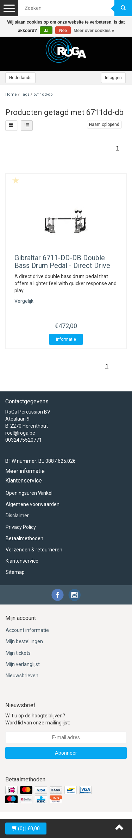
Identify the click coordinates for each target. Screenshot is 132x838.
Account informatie (27, 630)
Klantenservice (22, 561)
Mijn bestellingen (24, 641)
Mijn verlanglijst (23, 664)
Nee (63, 30)
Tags (25, 94)
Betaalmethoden (24, 538)
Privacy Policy (21, 527)
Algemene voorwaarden (32, 504)
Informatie (66, 339)
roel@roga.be (20, 433)
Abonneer (66, 753)
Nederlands (20, 77)
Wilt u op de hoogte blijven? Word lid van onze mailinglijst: (37, 719)
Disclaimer (17, 515)
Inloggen (113, 77)
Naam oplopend (104, 124)
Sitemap (15, 572)
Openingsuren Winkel (29, 493)
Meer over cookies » (94, 30)
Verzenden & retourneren (34, 549)
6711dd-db (43, 94)
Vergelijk (23, 301)
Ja (46, 30)
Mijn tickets (18, 653)
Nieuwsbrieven (22, 675)
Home (11, 94)
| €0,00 (26, 828)
